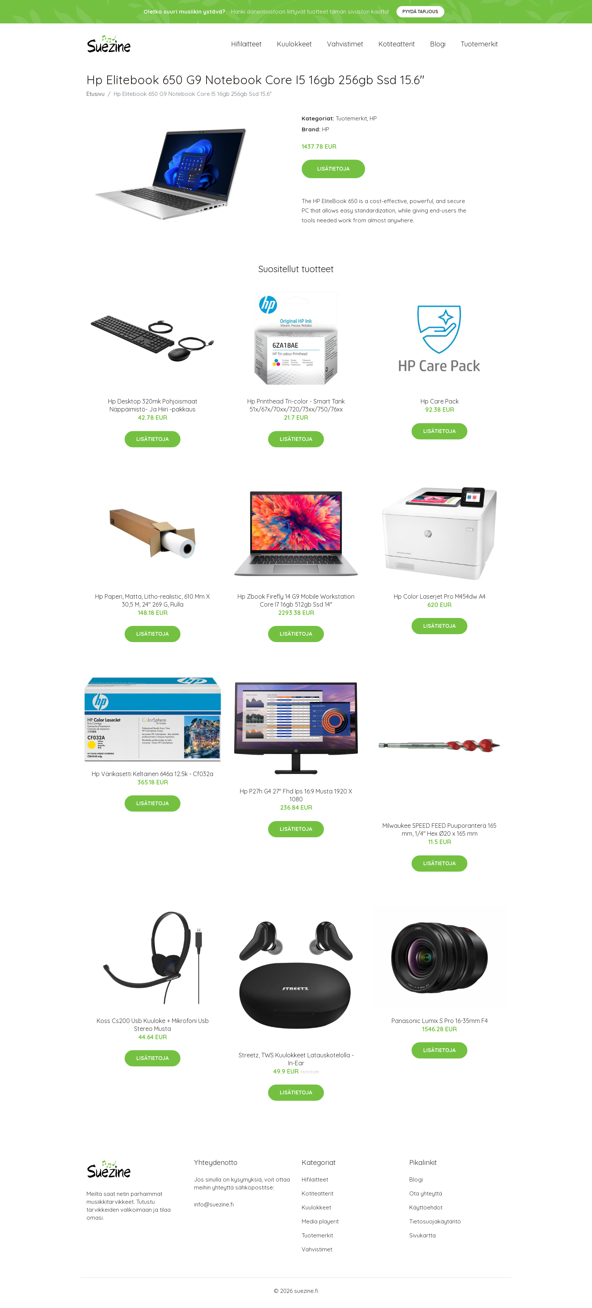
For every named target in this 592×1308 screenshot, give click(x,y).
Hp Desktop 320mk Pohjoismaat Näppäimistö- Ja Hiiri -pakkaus (152, 409)
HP (373, 122)
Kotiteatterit (396, 46)
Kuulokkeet (294, 46)
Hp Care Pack (440, 405)
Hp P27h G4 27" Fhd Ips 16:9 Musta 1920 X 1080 (296, 799)
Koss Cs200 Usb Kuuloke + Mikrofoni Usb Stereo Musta (153, 1028)
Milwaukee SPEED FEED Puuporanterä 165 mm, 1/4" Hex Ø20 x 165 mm (439, 833)
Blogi (438, 46)
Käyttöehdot (425, 1211)
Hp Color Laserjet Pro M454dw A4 (440, 600)
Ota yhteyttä (425, 1197)
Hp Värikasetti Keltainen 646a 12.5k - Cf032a (152, 777)
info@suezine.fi (214, 1208)
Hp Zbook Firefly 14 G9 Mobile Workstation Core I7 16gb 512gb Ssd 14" (296, 604)
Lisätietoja (333, 172)
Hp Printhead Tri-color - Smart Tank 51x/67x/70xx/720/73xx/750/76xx (296, 409)
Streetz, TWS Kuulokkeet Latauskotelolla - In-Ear (296, 1063)
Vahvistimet (345, 46)
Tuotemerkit (479, 46)
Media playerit (320, 1225)
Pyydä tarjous (420, 11)
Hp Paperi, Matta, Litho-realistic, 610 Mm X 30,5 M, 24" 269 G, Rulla (152, 604)
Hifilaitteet (246, 46)
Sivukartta (422, 1239)
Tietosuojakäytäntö (435, 1225)
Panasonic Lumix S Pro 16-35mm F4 (440, 1024)
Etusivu (95, 97)
